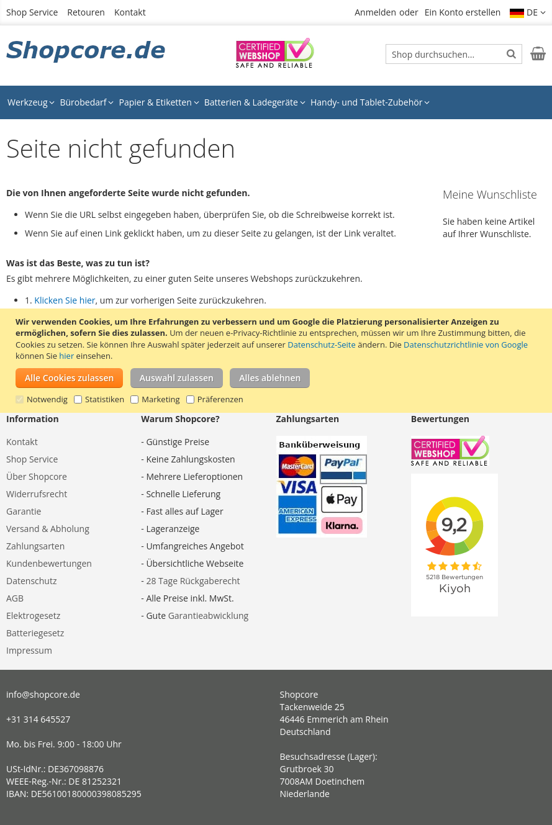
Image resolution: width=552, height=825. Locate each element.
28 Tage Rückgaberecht (193, 581)
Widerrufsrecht (36, 494)
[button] (528, 12)
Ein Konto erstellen (463, 12)
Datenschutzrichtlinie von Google (466, 344)
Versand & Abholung (47, 528)
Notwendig (47, 399)
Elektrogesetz (33, 615)
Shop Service (32, 12)
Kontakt (130, 12)
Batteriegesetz (35, 633)
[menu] (276, 102)
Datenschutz (31, 581)
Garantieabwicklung (208, 615)
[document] (278, 360)
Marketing (160, 399)
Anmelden (375, 12)
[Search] (511, 53)
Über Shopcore (36, 476)
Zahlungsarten (35, 546)
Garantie (23, 511)
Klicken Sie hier (64, 300)
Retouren (86, 12)
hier (66, 355)
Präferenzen (220, 399)
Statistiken (104, 399)
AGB (15, 598)
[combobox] (454, 54)
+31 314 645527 (38, 719)
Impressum (29, 650)
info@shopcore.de (43, 694)
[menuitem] (31, 102)
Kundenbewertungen (49, 563)
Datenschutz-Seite (321, 344)
